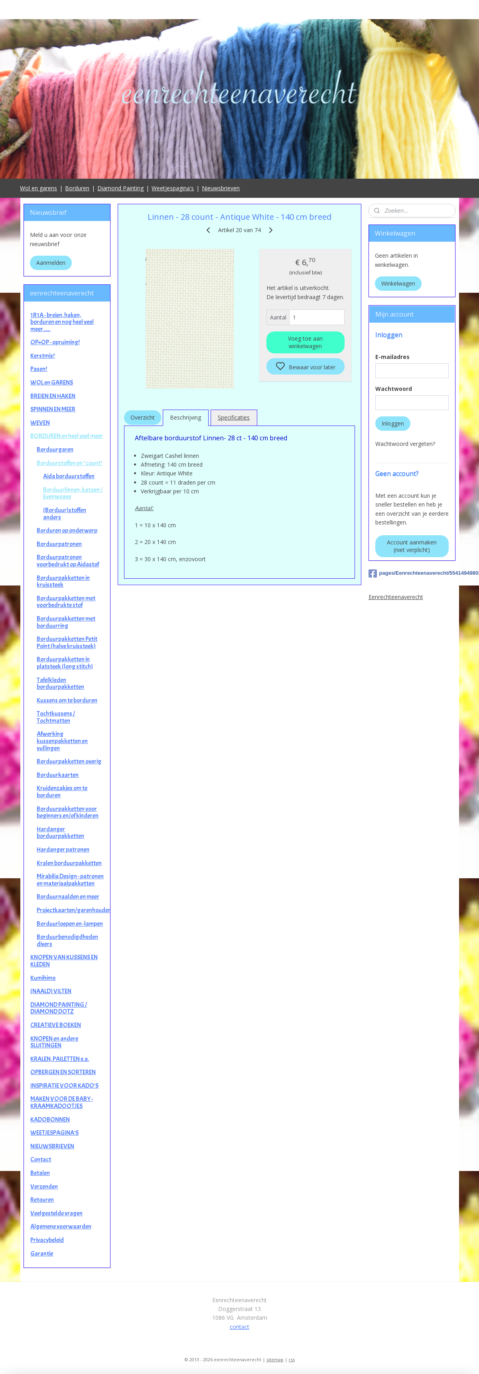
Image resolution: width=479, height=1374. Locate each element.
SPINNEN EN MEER (52, 409)
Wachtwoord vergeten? (405, 443)
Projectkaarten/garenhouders (73, 910)
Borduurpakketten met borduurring (66, 622)
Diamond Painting (120, 188)
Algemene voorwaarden (60, 1226)
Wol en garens (38, 188)
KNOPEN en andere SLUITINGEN (54, 1042)
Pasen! (38, 369)
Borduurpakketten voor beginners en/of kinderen (68, 812)
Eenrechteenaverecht (396, 597)
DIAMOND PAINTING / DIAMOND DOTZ (58, 1008)
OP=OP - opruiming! (55, 342)
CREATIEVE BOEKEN (55, 1025)
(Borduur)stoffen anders (64, 513)
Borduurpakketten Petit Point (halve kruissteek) (67, 642)
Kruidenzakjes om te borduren (62, 791)
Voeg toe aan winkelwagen (305, 342)
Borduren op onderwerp (67, 530)
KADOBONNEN (50, 1120)
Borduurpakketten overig (69, 761)
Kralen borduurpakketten (69, 863)
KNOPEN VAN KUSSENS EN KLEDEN (64, 960)
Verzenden (44, 1187)
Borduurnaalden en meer (68, 897)
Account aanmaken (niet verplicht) (412, 546)
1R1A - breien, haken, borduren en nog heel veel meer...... (62, 322)
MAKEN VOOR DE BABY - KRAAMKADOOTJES (61, 1102)
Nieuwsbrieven (221, 188)
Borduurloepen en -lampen (70, 924)
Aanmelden (50, 262)
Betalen (40, 1173)
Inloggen (393, 423)
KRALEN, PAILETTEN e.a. (59, 1059)
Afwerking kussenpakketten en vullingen (62, 741)
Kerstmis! (42, 356)
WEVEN (40, 423)
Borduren (77, 188)
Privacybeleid (47, 1240)
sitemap (275, 1359)
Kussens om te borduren (67, 700)
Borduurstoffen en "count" (70, 463)
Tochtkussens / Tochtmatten (56, 717)
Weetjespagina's (173, 188)
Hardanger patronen (63, 850)
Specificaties (234, 417)
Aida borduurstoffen (69, 476)
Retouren (42, 1200)
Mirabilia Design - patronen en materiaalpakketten (70, 879)
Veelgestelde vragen (56, 1213)
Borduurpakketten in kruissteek (63, 581)
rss (292, 1359)
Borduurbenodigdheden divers (67, 940)
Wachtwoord (393, 388)
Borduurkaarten (58, 775)
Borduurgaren (55, 449)
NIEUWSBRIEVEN (52, 1146)
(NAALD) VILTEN (50, 991)
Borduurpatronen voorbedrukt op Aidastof (68, 560)
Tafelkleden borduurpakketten (60, 683)
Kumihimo (42, 978)
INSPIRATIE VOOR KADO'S (64, 1086)
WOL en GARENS (51, 382)
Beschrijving (185, 417)
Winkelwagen (398, 283)
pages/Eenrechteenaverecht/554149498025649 (412, 573)
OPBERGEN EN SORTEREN (63, 1072)
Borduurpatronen (59, 544)
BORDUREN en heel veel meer (66, 436)
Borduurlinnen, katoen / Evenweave (73, 493)
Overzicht (142, 417)
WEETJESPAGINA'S (54, 1133)
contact (239, 1327)
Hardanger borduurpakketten (60, 832)
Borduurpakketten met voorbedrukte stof (66, 601)
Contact (40, 1159)
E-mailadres (392, 357)
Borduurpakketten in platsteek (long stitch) (65, 662)
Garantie (41, 1254)
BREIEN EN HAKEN (52, 396)
